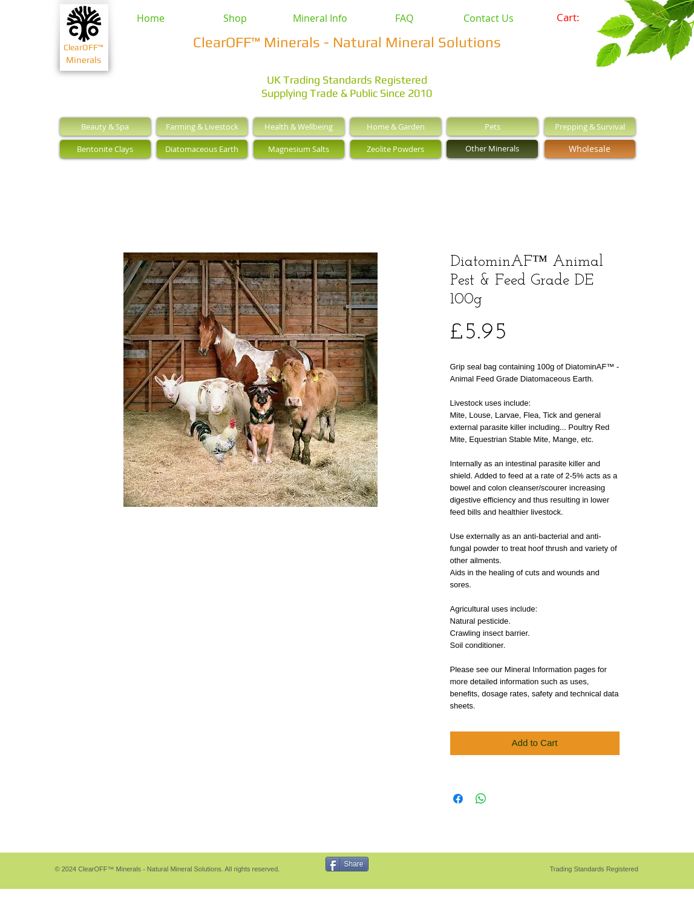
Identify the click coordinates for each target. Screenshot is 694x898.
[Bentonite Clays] (105, 149)
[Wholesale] (590, 149)
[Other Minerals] (492, 149)
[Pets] (492, 126)
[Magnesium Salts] (299, 149)
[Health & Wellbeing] (299, 126)
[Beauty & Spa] (105, 126)
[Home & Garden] (395, 126)
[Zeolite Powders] (395, 149)
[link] (576, 18)
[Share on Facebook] (458, 798)
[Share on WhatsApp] (481, 798)
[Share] (347, 864)
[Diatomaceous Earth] (202, 149)
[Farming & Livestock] (202, 126)
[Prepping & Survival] (590, 126)
